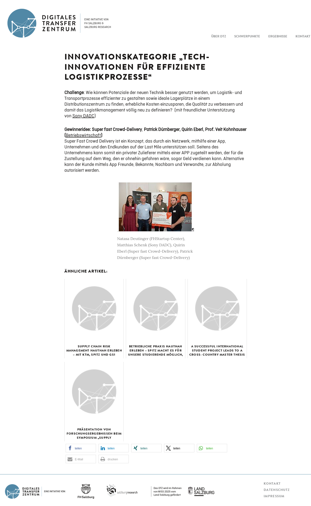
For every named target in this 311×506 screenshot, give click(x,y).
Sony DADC (83, 116)
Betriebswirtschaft (83, 135)
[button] (81, 448)
